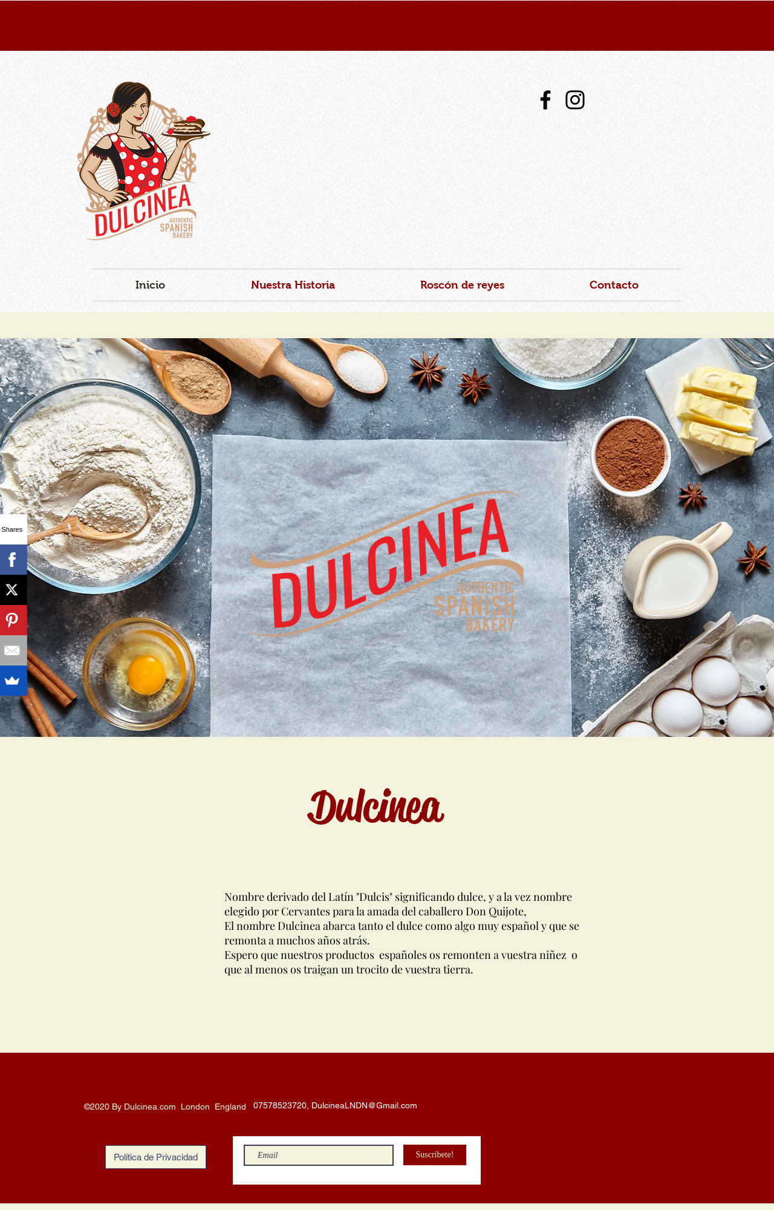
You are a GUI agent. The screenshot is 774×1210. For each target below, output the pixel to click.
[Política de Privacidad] (155, 1157)
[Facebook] (545, 100)
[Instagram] (575, 100)
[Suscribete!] (434, 1155)
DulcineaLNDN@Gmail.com (364, 1105)
